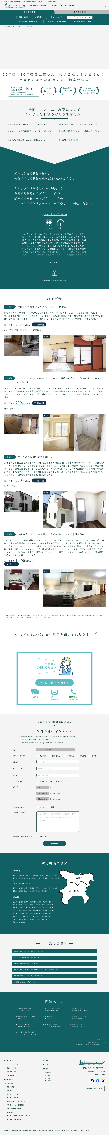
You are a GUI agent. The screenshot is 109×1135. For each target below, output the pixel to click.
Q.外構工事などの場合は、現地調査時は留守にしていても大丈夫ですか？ (54, 970)
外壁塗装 (38, 17)
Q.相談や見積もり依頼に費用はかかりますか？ (54, 951)
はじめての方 (34, 6)
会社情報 (71, 6)
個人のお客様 (9, 1083)
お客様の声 (10, 1075)
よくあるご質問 (12, 1071)
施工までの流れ (12, 1068)
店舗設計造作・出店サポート (28, 21)
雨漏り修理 (23, 17)
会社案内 (48, 1072)
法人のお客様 (9, 1112)
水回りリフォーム (55, 17)
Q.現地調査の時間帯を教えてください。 (54, 964)
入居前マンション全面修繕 (56, 21)
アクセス (47, 1078)
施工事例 (54, 6)
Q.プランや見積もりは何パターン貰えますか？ (54, 957)
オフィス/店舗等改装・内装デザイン (18, 1116)
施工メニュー (45, 6)
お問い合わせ (49, 1075)
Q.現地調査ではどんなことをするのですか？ (54, 976)
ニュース (63, 6)
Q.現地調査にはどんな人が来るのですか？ (54, 982)
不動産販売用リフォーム (83, 21)
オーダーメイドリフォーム (80, 17)
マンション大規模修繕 (14, 1119)
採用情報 (48, 1081)
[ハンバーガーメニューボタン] (105, 5)
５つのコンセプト (12, 1064)
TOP (5, 26)
